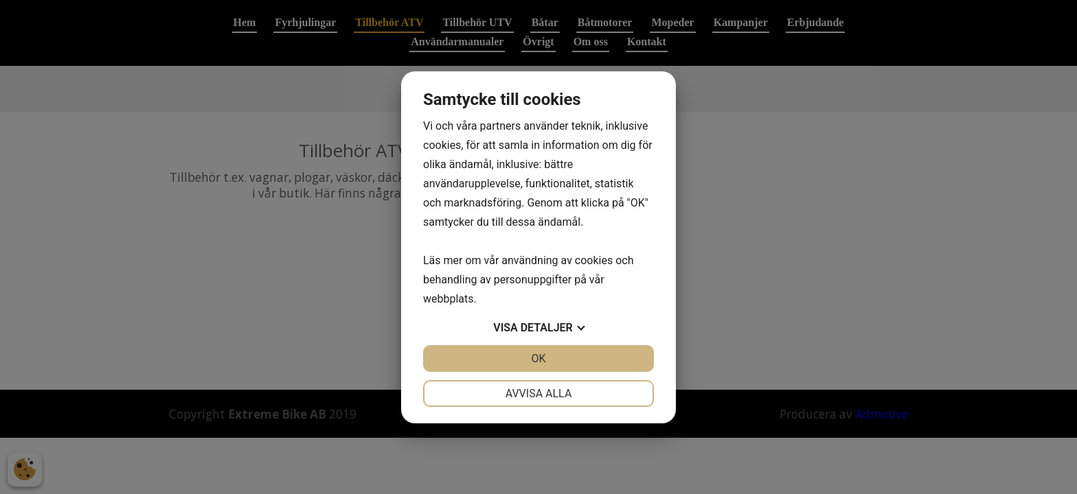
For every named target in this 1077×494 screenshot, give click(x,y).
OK (538, 358)
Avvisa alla (539, 393)
